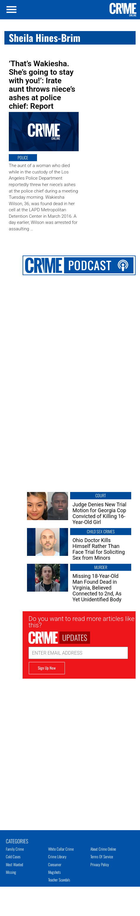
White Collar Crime (61, 849)
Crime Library (57, 856)
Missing (11, 872)
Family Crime (15, 849)
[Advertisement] (70, 748)
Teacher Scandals (59, 880)
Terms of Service (101, 856)
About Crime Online (103, 849)
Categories (17, 840)
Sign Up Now (47, 668)
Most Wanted (14, 864)
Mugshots (54, 872)
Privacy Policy (99, 864)
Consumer (54, 864)
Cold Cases (13, 856)
